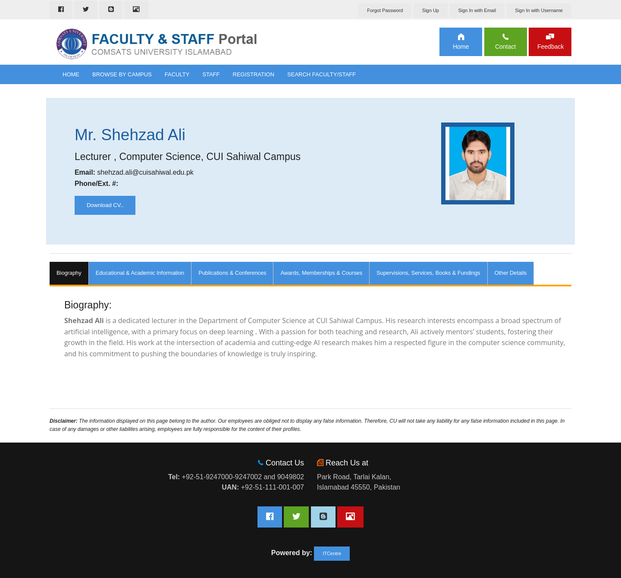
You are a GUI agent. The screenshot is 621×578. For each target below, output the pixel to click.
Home (461, 46)
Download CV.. (105, 205)
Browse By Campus (122, 74)
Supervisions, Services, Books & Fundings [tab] (428, 273)
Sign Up (430, 10)
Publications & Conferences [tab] (232, 273)
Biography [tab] (69, 273)
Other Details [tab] (511, 273)
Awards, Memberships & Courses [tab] (321, 273)
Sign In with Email (477, 10)
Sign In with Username (539, 10)
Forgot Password (385, 10)
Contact (505, 46)
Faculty (177, 74)
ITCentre (332, 553)
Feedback (550, 46)
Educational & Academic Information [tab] (140, 273)
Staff (211, 74)
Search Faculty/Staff (321, 74)
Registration (254, 74)
